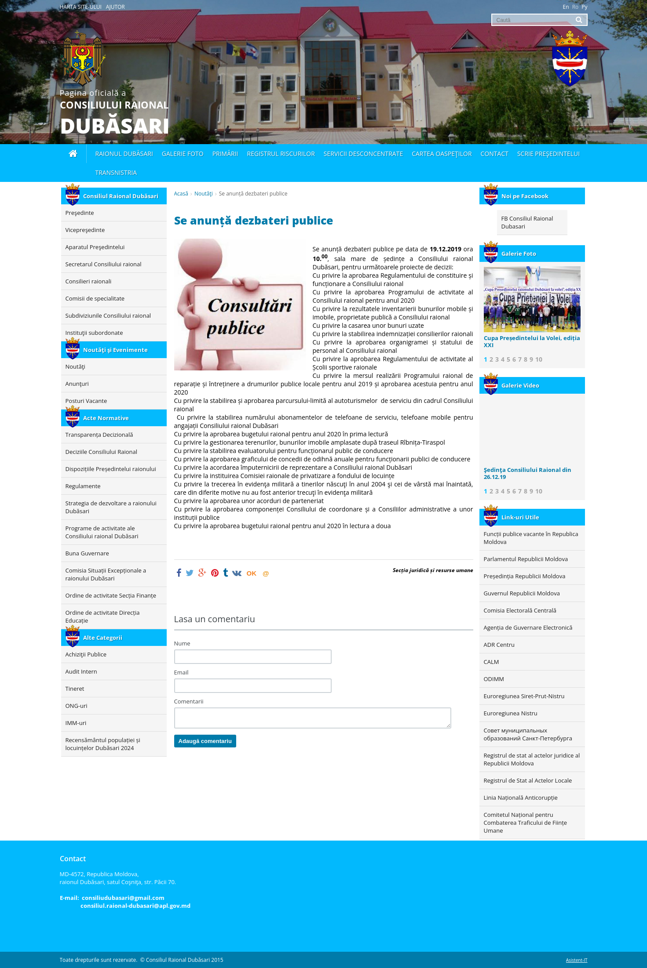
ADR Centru (499, 645)
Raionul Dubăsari (124, 153)
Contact (494, 153)
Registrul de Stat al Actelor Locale (528, 780)
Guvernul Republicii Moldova (522, 593)
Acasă (181, 193)
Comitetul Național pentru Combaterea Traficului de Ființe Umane (525, 822)
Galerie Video (511, 385)
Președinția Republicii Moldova (525, 576)
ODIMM (494, 679)
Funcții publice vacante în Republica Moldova (531, 538)
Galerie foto (183, 153)
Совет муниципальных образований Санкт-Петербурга (528, 734)
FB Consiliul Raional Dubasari (527, 222)
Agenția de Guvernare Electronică (528, 627)
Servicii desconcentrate (363, 153)
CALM (491, 662)
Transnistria (116, 172)
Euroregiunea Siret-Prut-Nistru (524, 696)
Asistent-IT (577, 960)
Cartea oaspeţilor (442, 153)
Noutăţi (203, 193)
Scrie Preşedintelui (548, 153)
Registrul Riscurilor (281, 153)
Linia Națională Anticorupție (521, 797)
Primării (225, 153)
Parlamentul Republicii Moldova (526, 559)
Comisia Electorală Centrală (520, 610)
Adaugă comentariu (205, 741)
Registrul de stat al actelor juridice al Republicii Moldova (532, 759)
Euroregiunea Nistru (510, 713)
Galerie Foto (510, 253)
